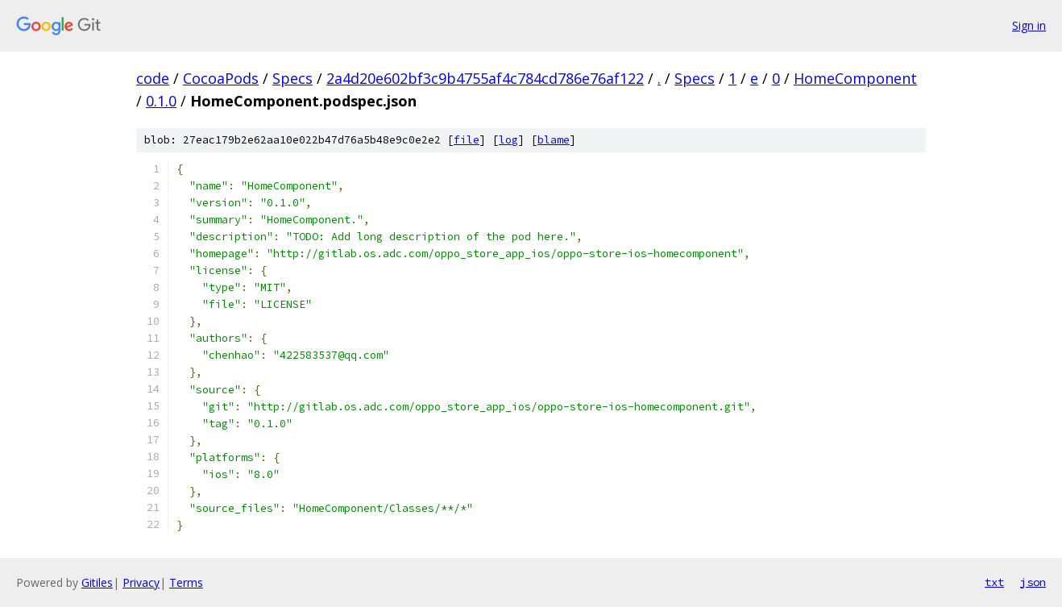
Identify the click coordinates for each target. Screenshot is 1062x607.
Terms (186, 582)
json (1033, 582)
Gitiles (97, 582)
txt (994, 582)
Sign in (1029, 25)
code (152, 78)
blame (553, 140)
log (508, 140)
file (466, 140)
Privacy (141, 582)
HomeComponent (855, 78)
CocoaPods (221, 78)
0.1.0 (161, 100)
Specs (292, 78)
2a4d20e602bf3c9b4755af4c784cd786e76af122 (485, 78)
